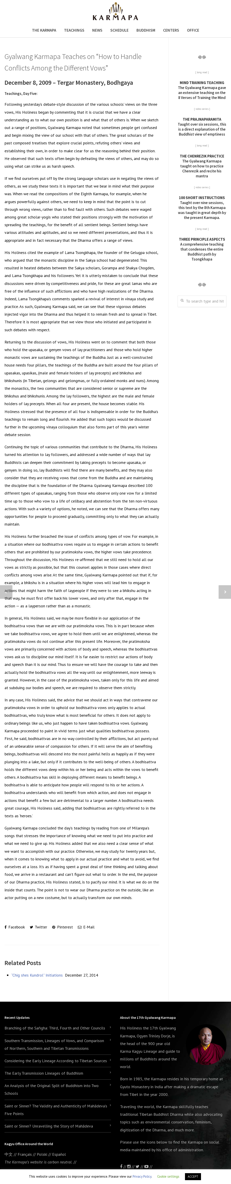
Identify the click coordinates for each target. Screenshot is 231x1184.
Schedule (119, 30)
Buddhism (145, 30)
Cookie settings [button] (168, 1176)
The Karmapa (44, 30)
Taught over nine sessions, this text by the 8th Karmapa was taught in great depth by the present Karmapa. (202, 207)
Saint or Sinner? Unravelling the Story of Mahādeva (49, 1126)
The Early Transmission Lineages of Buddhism (44, 1073)
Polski (42, 1154)
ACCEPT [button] (193, 1177)
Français (25, 1154)
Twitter (38, 927)
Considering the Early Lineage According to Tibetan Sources (56, 1060)
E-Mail (86, 927)
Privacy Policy (142, 1176)
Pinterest (62, 927)
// (140, 1166)
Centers (171, 30)
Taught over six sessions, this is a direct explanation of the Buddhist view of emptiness (202, 127)
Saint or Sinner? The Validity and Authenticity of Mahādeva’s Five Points (56, 1109)
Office (193, 30)
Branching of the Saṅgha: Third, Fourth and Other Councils (55, 1028)
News (97, 30)
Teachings (74, 30)
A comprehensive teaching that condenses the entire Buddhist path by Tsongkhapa (202, 249)
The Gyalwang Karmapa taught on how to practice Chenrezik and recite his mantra (202, 166)
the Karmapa (155, 1078)
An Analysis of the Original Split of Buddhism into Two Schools (52, 1089)
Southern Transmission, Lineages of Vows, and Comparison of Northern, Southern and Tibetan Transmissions (54, 1044)
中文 (9, 1154)
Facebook (15, 927)
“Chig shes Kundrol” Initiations (37, 975)
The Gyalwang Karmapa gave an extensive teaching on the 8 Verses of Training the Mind (202, 90)
